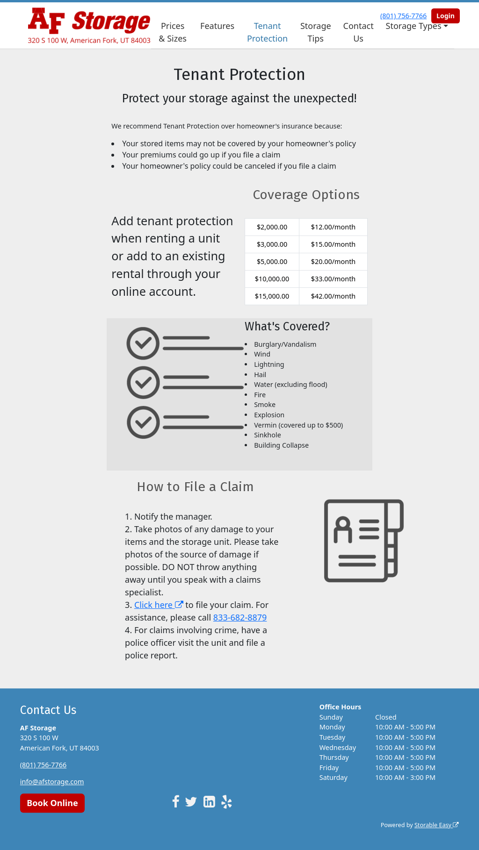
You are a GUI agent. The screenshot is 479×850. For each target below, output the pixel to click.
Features (217, 25)
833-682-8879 (240, 617)
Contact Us (358, 32)
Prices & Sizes (173, 32)
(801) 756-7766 (43, 764)
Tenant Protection (267, 32)
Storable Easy (436, 825)
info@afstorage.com (52, 781)
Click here (158, 604)
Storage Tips (315, 32)
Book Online (52, 802)
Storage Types (414, 25)
